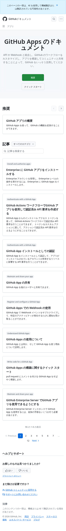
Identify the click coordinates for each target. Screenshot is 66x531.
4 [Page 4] (36, 435)
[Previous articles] (53, 108)
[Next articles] (61, 108)
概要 (33, 77)
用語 (26, 516)
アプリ (10, 26)
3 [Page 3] (31, 435)
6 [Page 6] (47, 435)
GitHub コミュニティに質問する (19, 489)
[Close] (57, 5)
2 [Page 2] (25, 435)
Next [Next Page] (36, 440)
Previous (10, 435)
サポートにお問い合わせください (19, 494)
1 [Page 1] (20, 435)
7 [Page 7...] (53, 435)
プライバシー (37, 516)
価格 (4, 519)
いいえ (23, 470)
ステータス (51, 516)
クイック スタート (33, 86)
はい (9, 470)
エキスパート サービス (20, 519)
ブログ (36, 519)
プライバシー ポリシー (11, 476)
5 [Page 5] (42, 435)
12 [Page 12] (28, 440)
